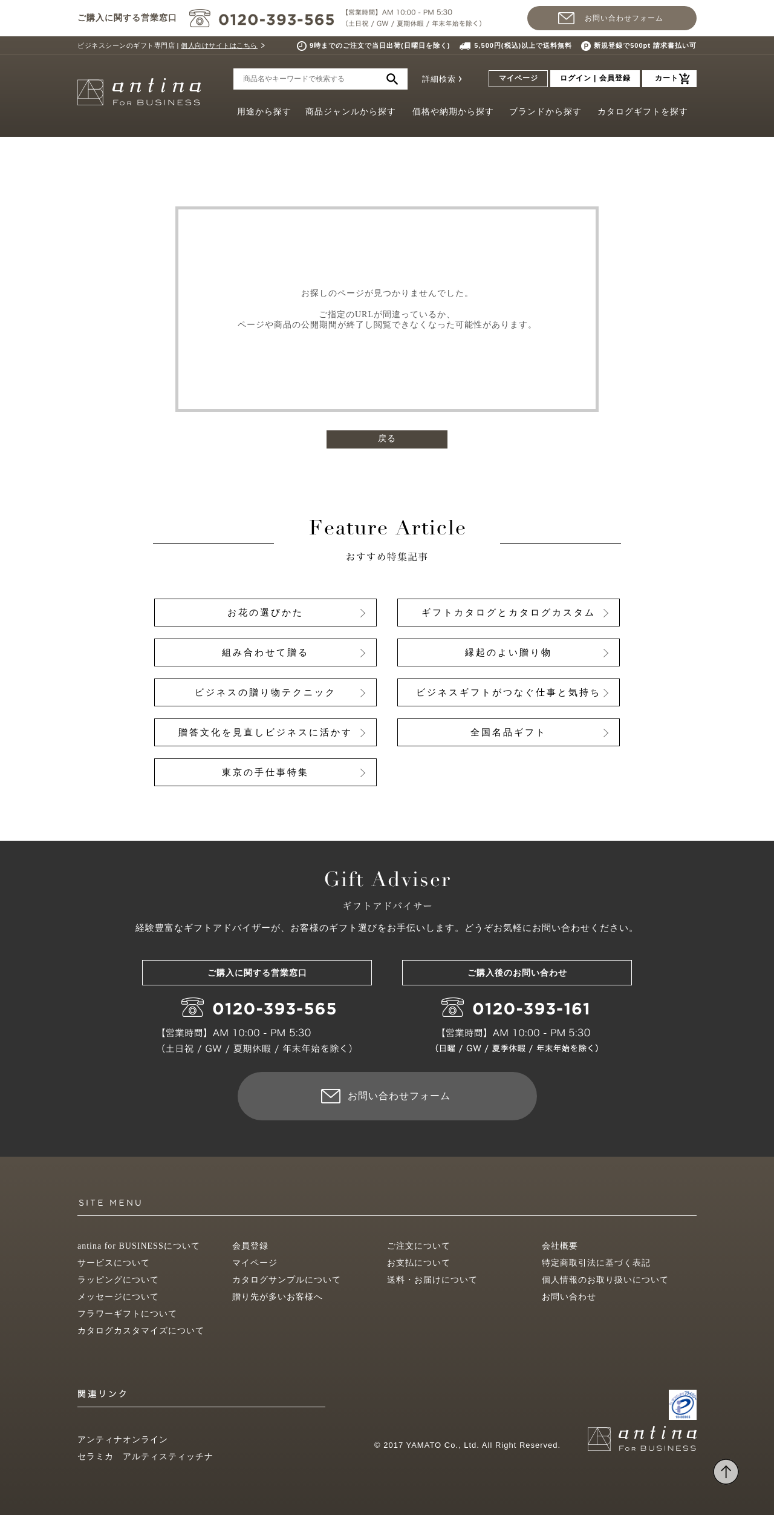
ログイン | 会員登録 (595, 78)
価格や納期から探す (453, 111)
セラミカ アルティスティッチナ (145, 1456)
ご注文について (418, 1245)
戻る (387, 438)
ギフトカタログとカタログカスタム (508, 612)
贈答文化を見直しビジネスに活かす (265, 732)
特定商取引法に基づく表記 (596, 1262)
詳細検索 (439, 79)
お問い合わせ (569, 1296)
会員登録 (250, 1245)
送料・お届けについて (432, 1279)
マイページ (518, 78)
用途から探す (264, 111)
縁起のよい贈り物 (508, 652)
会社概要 (560, 1245)
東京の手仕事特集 (265, 772)
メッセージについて (118, 1296)
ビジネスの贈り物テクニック (265, 692)
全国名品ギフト (508, 732)
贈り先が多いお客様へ (277, 1296)
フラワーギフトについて (127, 1313)
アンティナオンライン (122, 1439)
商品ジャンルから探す (350, 111)
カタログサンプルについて (286, 1279)
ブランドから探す (545, 111)
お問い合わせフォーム (624, 18)
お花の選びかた (265, 612)
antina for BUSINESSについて (138, 1245)
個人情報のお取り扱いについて (605, 1279)
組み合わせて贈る (265, 652)
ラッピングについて (118, 1279)
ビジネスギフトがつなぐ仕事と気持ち (508, 692)
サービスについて (113, 1262)
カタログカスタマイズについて (140, 1330)
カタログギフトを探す (642, 111)
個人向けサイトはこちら (219, 45)
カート (666, 78)
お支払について (418, 1262)
